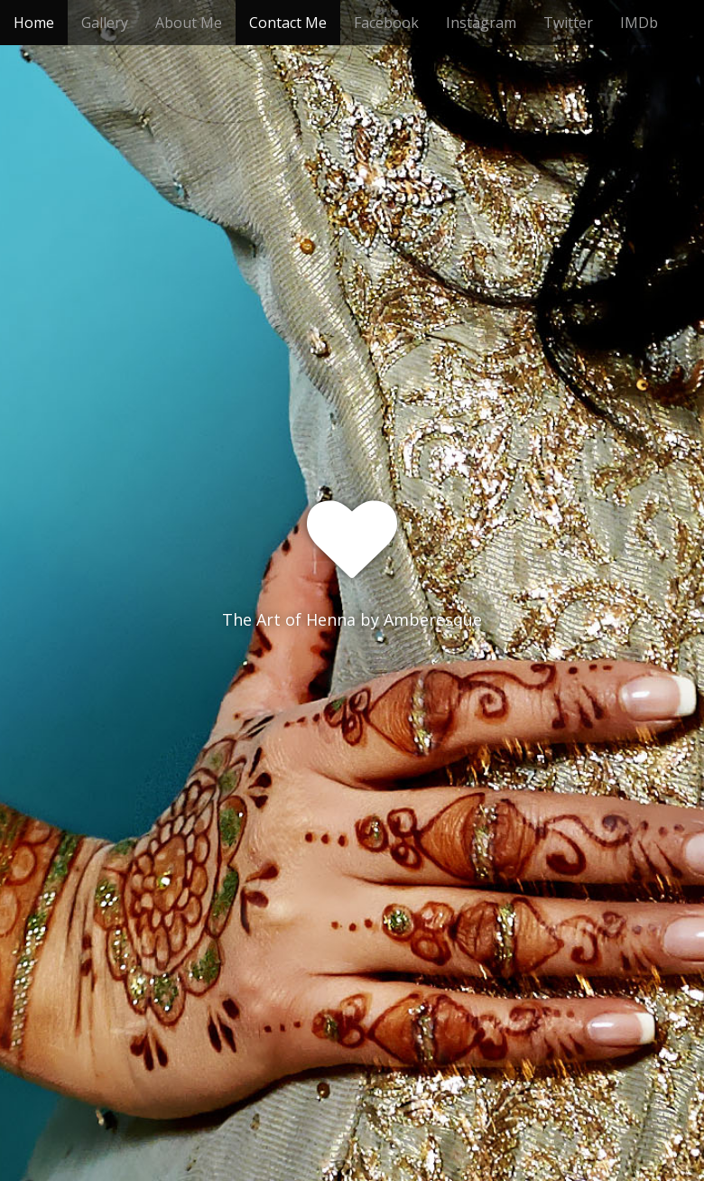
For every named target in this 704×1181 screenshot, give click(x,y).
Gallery (104, 23)
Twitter (568, 23)
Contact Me (288, 23)
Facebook (386, 23)
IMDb (639, 23)
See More (352, 693)
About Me (188, 23)
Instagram (481, 23)
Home (34, 23)
